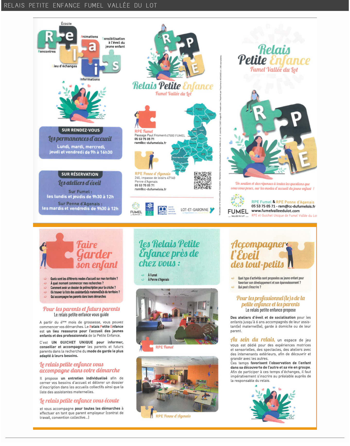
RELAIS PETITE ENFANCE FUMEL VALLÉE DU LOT (81, 5)
